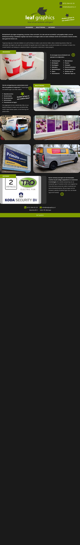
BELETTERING (40, 27)
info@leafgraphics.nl (49, 207)
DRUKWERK (29, 27)
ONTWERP (51, 27)
